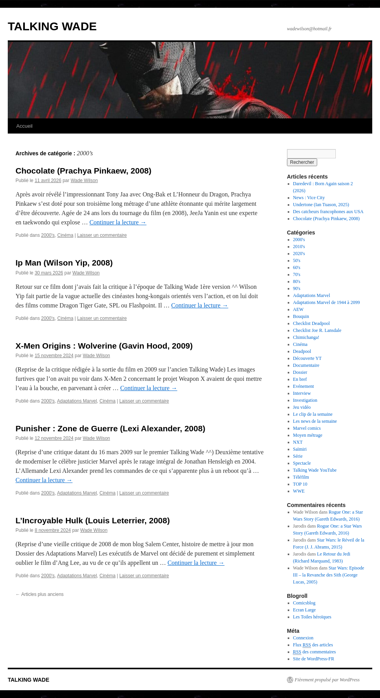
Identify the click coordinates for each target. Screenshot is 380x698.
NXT (298, 442)
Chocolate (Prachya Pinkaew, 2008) (84, 170)
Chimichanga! (306, 337)
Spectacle (302, 463)
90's (297, 288)
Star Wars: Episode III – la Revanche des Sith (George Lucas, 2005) (328, 575)
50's (297, 260)
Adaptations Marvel (77, 401)
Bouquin (301, 316)
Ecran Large (304, 610)
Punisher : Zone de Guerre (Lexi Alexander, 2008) (110, 428)
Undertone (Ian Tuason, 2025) (321, 204)
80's (297, 281)
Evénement (303, 386)
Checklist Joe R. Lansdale (317, 330)
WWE (299, 491)
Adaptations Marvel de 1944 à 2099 (326, 302)
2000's (48, 235)
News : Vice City (309, 197)
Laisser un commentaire (102, 235)
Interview (302, 393)
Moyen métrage (308, 435)
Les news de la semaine (315, 421)
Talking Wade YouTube (315, 470)
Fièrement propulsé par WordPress (327, 679)
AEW (298, 309)
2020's (299, 253)
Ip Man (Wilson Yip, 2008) (64, 262)
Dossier (300, 372)
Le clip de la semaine (313, 414)
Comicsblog (304, 603)
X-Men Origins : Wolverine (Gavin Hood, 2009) (104, 345)
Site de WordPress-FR (313, 659)
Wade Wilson (84, 180)
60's (297, 267)
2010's (299, 246)
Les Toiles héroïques (312, 617)
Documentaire (306, 365)
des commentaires (314, 652)
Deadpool (302, 351)
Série (298, 456)
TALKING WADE (52, 26)
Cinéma (65, 235)
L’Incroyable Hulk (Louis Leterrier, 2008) (93, 520)
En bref (300, 379)
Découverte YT (307, 358)
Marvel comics (307, 428)
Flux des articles (313, 645)
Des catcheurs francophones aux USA (328, 211)
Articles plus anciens (40, 594)
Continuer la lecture (118, 222)
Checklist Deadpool (311, 323)
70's (297, 274)
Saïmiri (300, 449)
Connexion (303, 638)
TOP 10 (300, 484)
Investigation (305, 400)
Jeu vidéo (302, 407)
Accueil (24, 126)
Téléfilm (301, 477)
